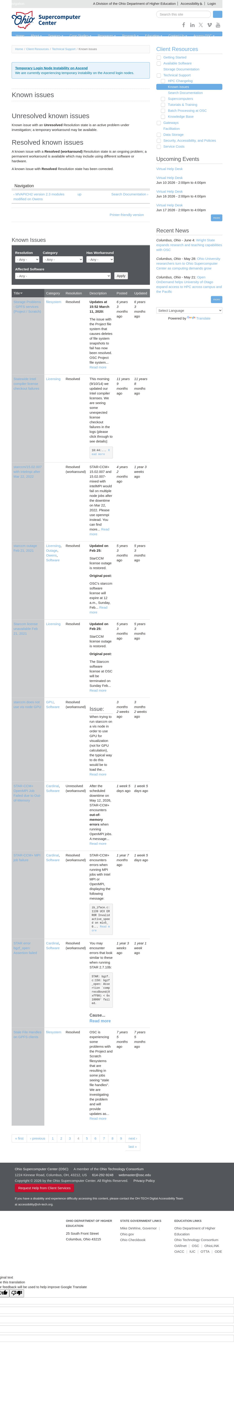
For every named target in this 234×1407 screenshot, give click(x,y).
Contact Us (165, 36)
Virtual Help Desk (169, 169)
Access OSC (189, 36)
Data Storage (172, 135)
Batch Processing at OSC (185, 111)
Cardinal (52, 786)
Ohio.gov (127, 1234)
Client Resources (37, 49)
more (216, 217)
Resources (99, 36)
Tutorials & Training (180, 105)
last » (133, 1147)
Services (52, 36)
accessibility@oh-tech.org (35, 1204)
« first (19, 1139)
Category (50, 253)
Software (53, 560)
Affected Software (29, 269)
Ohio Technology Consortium (196, 1240)
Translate (198, 318)
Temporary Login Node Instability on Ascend (51, 68)
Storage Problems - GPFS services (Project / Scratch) (27, 306)
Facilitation (170, 129)
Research (121, 36)
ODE (218, 1252)
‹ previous (37, 1139)
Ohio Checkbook (133, 1240)
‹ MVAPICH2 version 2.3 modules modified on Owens (38, 196)
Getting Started (173, 57)
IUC (192, 1252)
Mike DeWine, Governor (138, 1228)
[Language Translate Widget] (189, 310)
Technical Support (63, 49)
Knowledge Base (179, 117)
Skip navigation (12, 3)
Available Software (176, 63)
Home (19, 36)
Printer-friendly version (127, 215)
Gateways (169, 123)
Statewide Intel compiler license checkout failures (26, 383)
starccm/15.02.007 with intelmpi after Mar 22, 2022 (27, 472)
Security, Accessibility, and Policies (188, 141)
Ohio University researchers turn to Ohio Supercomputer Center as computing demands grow (188, 263)
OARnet (180, 1246)
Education (143, 36)
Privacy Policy (144, 1181)
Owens (51, 555)
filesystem (53, 302)
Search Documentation (183, 93)
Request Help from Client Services (44, 1188)
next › (133, 1139)
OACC (179, 1252)
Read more (98, 367)
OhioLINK (211, 1246)
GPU (50, 702)
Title (18, 293)
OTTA (205, 1252)
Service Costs (172, 147)
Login (211, 3)
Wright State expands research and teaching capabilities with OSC (189, 245)
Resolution (24, 253)
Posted (122, 293)
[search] (183, 14)
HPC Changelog (178, 81)
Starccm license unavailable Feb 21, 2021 (25, 629)
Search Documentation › (129, 194)
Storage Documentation (180, 69)
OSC (195, 1246)
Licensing (53, 379)
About (34, 36)
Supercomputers (178, 99)
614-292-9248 (102, 1175)
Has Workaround (100, 253)
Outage (51, 551)
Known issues (176, 87)
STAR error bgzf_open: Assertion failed (25, 948)
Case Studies (75, 36)
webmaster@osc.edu (135, 1175)
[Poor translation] (16, 1294)
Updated (140, 293)
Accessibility (190, 3)
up (80, 194)
